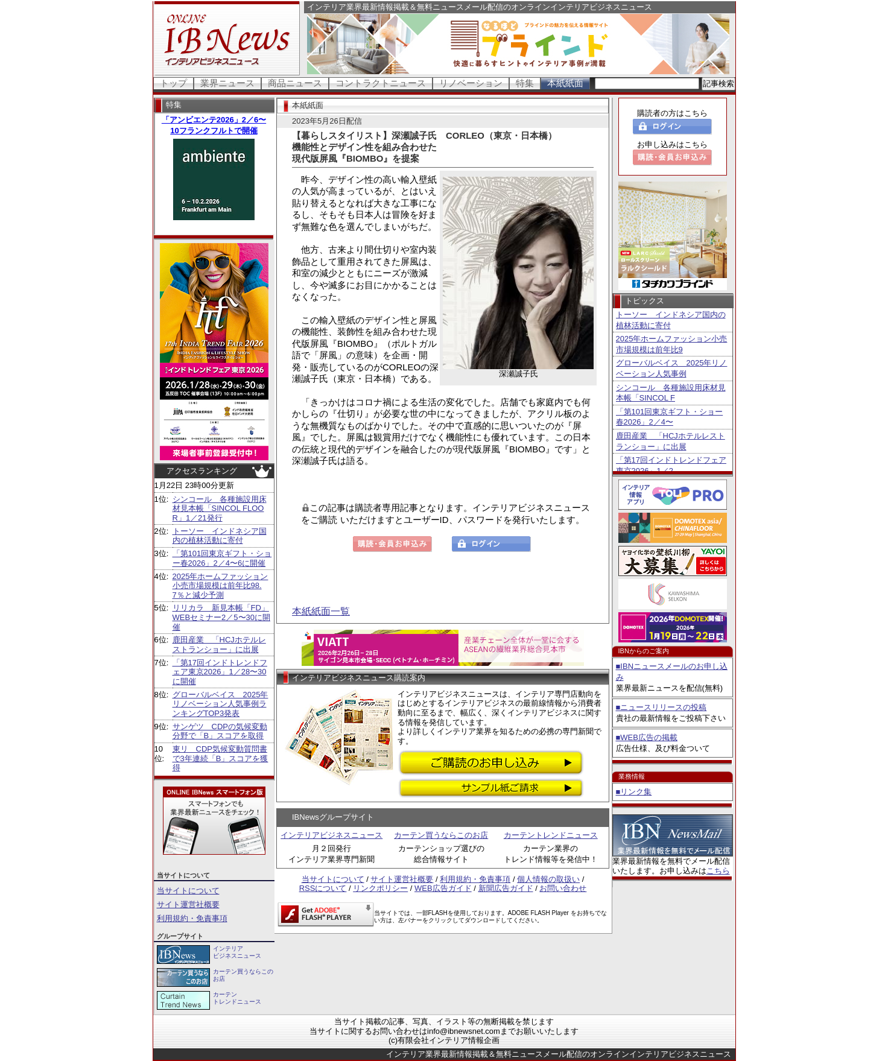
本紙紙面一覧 (321, 611)
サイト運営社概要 (188, 904)
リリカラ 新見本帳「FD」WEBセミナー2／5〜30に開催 (222, 617)
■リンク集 (634, 791)
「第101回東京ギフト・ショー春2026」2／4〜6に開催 (222, 558)
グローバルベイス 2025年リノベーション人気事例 (672, 368)
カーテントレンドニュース (551, 835)
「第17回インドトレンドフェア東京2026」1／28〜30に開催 (220, 672)
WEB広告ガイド (443, 888)
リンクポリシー (380, 888)
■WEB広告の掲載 (646, 737)
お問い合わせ (562, 888)
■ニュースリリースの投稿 (661, 707)
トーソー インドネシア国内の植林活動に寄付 (220, 536)
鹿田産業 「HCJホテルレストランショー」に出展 (219, 644)
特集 (525, 83)
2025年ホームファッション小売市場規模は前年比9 (672, 344)
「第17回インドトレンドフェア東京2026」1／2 (671, 465)
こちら (718, 870)
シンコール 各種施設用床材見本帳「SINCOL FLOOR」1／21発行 (220, 508)
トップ (173, 83)
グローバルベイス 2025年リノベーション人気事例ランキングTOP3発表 (220, 704)
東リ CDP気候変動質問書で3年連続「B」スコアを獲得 (220, 758)
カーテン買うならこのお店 (441, 835)
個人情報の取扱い (548, 879)
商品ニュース (295, 83)
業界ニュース (227, 83)
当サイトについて (188, 890)
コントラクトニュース (380, 83)
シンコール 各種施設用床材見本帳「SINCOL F (671, 393)
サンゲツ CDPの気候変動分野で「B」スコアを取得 (220, 731)
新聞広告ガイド (505, 888)
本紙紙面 (565, 83)
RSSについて (323, 888)
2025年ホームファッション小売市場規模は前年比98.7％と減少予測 (220, 586)
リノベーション (471, 83)
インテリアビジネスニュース (331, 835)
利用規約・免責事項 (192, 918)
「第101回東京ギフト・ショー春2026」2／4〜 (669, 417)
